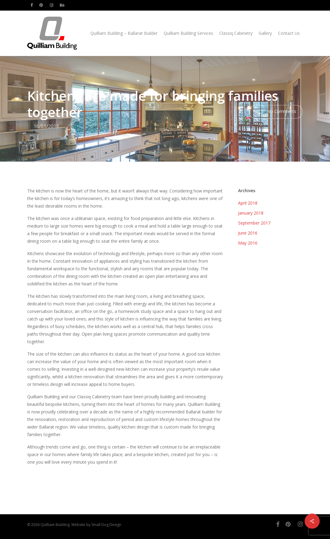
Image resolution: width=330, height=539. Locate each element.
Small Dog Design (106, 524)
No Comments (276, 111)
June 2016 (247, 233)
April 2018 (247, 203)
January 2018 (250, 213)
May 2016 (247, 243)
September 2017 (254, 223)
